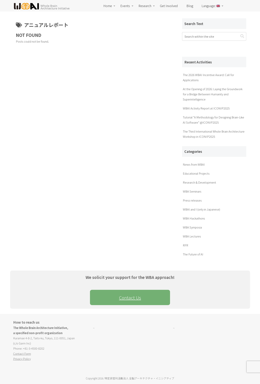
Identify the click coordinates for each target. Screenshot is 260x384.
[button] (242, 36)
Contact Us (130, 297)
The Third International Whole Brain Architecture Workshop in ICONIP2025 (214, 134)
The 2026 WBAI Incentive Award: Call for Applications (208, 77)
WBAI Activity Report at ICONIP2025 (206, 108)
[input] (214, 36)
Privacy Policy (22, 359)
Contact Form (22, 354)
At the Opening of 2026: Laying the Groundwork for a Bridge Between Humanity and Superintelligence (212, 94)
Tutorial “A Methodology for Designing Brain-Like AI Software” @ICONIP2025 (213, 119)
